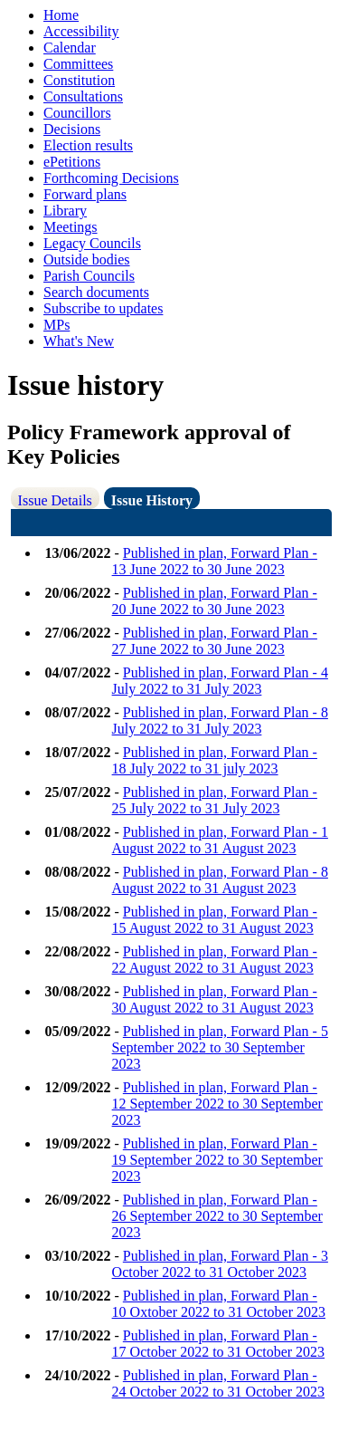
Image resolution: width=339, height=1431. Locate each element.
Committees (78, 64)
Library (65, 210)
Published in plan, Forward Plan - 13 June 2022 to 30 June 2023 (214, 561)
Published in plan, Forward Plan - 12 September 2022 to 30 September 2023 (217, 1104)
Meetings (70, 227)
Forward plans (85, 194)
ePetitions (71, 161)
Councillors (77, 112)
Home (61, 15)
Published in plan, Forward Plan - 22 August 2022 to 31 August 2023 (214, 959)
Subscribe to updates (103, 308)
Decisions (71, 129)
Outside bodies (86, 259)
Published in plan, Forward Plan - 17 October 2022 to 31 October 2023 (218, 1343)
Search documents (96, 292)
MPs (56, 324)
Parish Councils (89, 275)
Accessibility (81, 31)
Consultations (83, 96)
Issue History (152, 500)
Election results (88, 145)
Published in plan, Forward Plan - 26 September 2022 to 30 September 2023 (217, 1216)
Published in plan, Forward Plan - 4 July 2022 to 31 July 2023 (220, 680)
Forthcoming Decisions (111, 178)
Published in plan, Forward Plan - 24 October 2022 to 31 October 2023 (218, 1383)
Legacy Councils (92, 243)
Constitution (79, 80)
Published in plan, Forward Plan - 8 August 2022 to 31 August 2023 (220, 880)
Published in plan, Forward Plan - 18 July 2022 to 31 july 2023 (214, 760)
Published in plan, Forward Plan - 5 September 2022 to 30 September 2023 (220, 1047)
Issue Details (55, 500)
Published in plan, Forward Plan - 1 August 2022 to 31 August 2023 (220, 840)
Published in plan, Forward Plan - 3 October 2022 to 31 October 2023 (220, 1264)
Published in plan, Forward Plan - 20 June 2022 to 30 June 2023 (214, 601)
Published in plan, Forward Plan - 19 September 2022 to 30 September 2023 (217, 1160)
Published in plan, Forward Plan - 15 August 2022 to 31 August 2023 (214, 920)
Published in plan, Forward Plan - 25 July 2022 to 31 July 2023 (214, 800)
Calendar (69, 47)
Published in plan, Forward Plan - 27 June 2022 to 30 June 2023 (214, 641)
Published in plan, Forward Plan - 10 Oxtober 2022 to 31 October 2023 (218, 1304)
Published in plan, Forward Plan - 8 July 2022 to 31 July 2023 (220, 720)
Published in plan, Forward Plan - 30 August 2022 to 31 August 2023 (214, 999)
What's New (78, 341)
